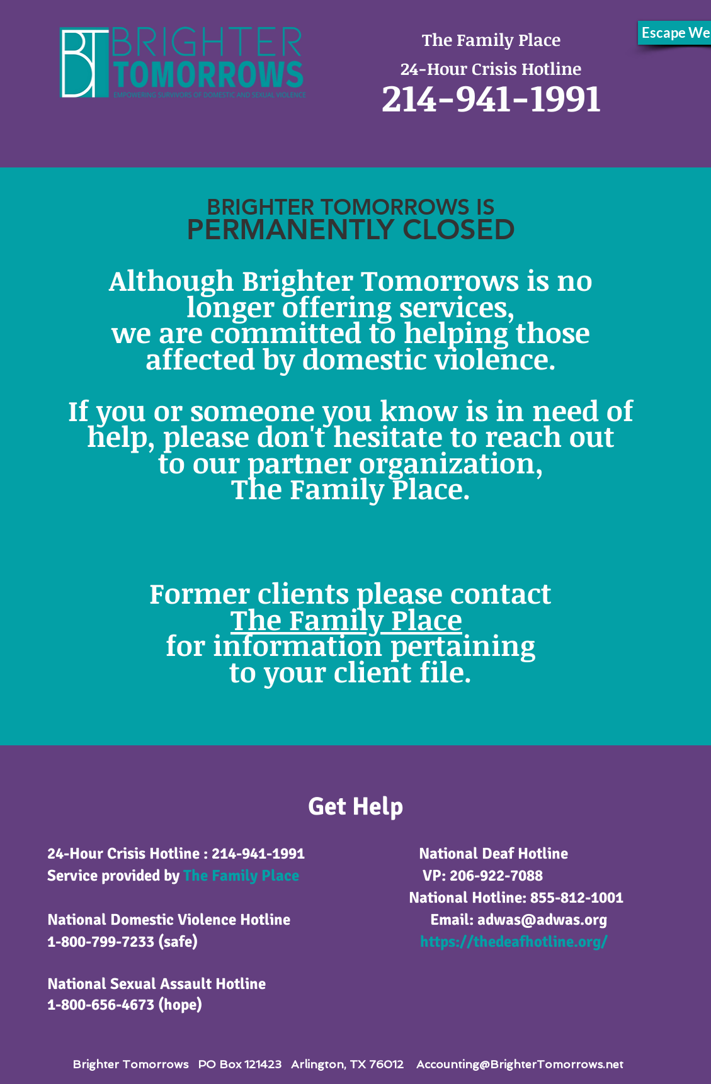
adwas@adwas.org (542, 919)
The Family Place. (350, 488)
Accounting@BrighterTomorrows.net (519, 1064)
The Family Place (241, 875)
